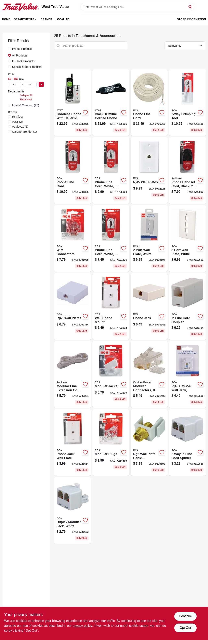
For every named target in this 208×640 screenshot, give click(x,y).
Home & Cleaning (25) (25, 105)
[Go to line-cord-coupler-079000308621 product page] (187, 306)
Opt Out (185, 627)
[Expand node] (9, 105)
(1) (24, 131)
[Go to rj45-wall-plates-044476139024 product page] (72, 306)
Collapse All (26, 95)
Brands (46, 19)
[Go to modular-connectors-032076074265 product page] (149, 374)
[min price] (14, 84)
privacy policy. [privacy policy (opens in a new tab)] (83, 625)
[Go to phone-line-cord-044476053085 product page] (72, 170)
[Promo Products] (9, 48)
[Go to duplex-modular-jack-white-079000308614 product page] (72, 510)
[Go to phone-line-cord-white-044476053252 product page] (110, 170)
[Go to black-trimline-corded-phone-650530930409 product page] (110, 102)
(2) (17, 121)
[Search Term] (137, 7)
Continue (185, 616)
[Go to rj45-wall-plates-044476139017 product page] (149, 170)
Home (6, 19)
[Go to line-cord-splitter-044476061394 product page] (187, 442)
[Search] (190, 6)
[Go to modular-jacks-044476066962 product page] (110, 374)
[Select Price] (41, 84)
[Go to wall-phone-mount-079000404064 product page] (110, 306)
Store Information (191, 19)
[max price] (30, 84)
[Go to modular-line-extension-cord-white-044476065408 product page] (72, 374)
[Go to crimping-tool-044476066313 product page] (187, 102)
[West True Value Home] (20, 7)
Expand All (26, 99)
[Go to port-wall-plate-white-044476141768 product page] (149, 238)
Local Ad (62, 19)
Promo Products (22, 49)
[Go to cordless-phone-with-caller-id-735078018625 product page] (72, 102)
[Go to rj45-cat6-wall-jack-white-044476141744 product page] (187, 374)
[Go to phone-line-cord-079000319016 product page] (149, 102)
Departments (24, 19)
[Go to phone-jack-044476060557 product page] (149, 306)
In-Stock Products (23, 61)
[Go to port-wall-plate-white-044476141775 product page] (187, 238)
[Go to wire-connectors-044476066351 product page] (72, 238)
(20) (17, 116)
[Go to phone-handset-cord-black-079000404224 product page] (187, 170)
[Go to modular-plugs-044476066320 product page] (110, 442)
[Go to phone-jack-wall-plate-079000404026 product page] (72, 442)
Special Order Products (27, 67)
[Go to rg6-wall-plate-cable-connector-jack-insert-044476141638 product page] (149, 442)
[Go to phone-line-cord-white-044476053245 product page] (110, 238)
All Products (19, 55)
